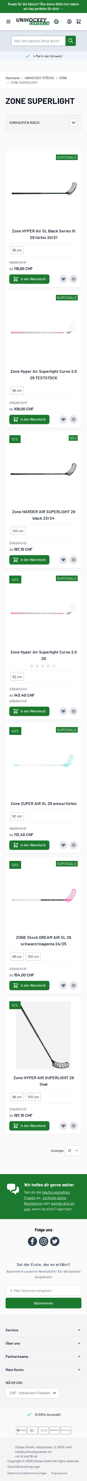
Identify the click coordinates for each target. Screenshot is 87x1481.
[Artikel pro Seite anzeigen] (73, 1150)
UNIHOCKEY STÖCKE (39, 78)
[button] (43, 1329)
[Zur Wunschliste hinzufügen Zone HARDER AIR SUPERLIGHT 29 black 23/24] (63, 560)
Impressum (59, 1473)
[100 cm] (18, 530)
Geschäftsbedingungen (23, 1466)
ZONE (63, 78)
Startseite (12, 78)
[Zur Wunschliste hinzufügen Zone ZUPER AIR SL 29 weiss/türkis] (63, 845)
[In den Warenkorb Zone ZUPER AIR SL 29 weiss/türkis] (29, 845)
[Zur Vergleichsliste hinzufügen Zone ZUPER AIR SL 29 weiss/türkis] (73, 845)
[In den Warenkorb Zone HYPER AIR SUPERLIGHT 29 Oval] (29, 1125)
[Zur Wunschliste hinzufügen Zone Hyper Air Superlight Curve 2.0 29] (63, 711)
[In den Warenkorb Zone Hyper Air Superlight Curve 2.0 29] (29, 711)
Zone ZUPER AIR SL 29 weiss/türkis (44, 803)
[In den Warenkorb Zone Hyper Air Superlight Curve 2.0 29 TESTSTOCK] (29, 419)
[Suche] (71, 41)
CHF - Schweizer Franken (33, 1393)
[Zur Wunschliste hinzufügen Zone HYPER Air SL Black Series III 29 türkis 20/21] (63, 279)
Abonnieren (43, 1303)
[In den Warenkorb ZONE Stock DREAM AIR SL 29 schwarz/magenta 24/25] (29, 985)
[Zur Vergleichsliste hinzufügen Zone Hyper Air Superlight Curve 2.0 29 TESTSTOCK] (73, 419)
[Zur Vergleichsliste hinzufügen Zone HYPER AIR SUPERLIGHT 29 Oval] (73, 1126)
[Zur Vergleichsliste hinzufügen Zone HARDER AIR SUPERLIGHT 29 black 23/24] (73, 560)
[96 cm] (17, 249)
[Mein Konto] (69, 21)
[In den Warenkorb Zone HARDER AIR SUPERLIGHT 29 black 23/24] (29, 559)
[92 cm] (17, 676)
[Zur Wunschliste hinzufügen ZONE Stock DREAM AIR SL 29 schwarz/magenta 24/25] (63, 985)
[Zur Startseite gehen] (33, 21)
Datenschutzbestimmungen (27, 1473)
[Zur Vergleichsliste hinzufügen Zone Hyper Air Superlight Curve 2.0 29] (73, 711)
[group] (44, 666)
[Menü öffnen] (8, 21)
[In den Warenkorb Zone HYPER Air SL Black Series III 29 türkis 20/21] (29, 279)
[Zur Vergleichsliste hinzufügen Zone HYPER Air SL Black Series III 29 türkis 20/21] (73, 279)
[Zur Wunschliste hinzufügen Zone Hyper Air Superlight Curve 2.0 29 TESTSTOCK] (63, 419)
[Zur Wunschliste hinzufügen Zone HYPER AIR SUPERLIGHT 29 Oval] (63, 1126)
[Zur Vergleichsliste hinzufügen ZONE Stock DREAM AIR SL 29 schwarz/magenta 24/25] (73, 985)
